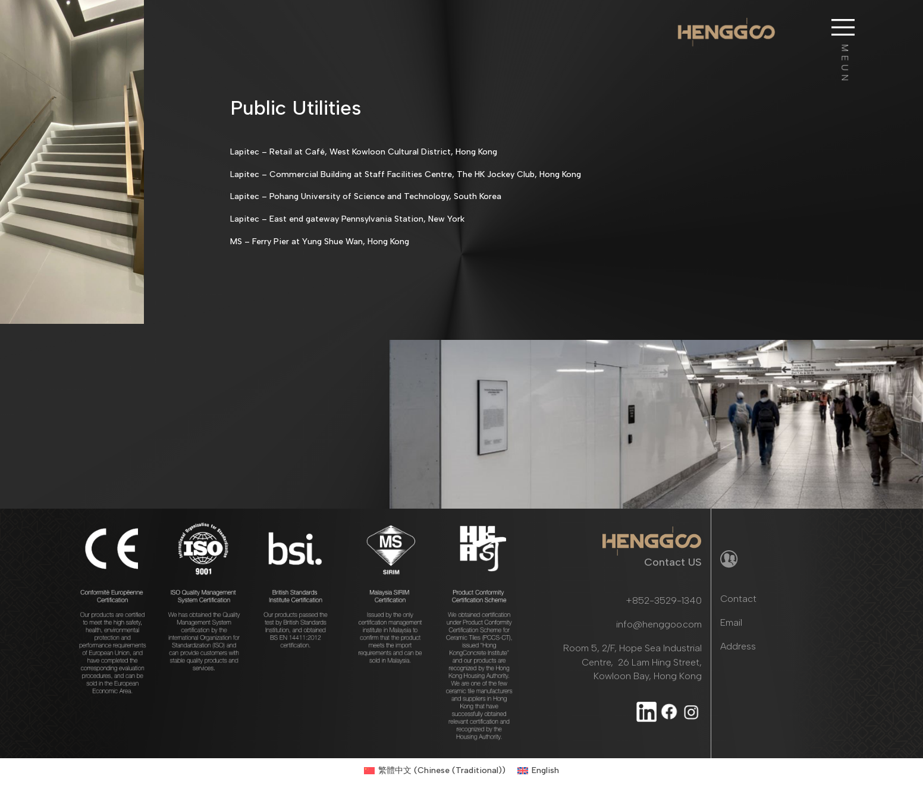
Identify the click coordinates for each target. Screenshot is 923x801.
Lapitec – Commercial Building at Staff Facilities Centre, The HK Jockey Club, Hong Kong (405, 174)
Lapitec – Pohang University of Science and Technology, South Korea (365, 196)
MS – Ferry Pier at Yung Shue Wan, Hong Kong (319, 241)
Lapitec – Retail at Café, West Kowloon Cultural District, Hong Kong (363, 152)
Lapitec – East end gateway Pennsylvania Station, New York (347, 219)
